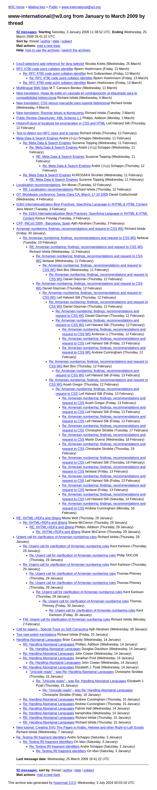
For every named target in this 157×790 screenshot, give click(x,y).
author (45, 41)
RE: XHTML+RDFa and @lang (38, 518)
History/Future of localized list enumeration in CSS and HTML (60, 123)
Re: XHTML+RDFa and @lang (45, 522)
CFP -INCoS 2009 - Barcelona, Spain (43, 223)
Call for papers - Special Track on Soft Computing (52, 629)
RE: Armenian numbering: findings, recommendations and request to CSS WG (86, 247)
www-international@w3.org (81, 7)
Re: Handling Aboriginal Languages (55, 649)
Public (53, 7)
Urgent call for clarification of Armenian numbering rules (56, 537)
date (56, 41)
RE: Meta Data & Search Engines (60, 156)
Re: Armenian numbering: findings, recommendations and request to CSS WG (79, 238)
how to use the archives (42, 50)
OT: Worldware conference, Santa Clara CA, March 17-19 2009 (62, 194)
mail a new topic (48, 45)
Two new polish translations (36, 634)
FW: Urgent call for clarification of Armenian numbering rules (66, 619)
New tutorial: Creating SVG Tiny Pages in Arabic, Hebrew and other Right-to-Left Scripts (80, 727)
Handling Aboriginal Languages (39, 639)
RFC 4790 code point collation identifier (44, 69)
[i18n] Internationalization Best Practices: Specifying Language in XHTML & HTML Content (81, 204)
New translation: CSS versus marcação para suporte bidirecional (63, 103)
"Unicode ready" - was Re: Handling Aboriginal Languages (71, 672)
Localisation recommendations (38, 185)
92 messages (26, 32)
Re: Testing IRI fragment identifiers (41, 737)
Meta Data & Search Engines (37, 138)
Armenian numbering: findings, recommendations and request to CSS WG (70, 228)
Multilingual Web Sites (32, 88)
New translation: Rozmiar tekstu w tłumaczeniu (50, 113)
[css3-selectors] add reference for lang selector (50, 63)
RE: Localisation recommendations (48, 189)
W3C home (16, 7)
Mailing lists (36, 7)
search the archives (76, 50)
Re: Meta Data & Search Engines (47, 143)
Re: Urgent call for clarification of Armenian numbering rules (66, 546)
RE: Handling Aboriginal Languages (49, 644)
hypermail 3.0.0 (64, 782)
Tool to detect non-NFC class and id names (47, 133)
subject (67, 41)
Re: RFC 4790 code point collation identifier (54, 73)
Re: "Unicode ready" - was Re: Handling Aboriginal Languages (81, 681)
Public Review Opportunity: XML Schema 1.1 (49, 118)
